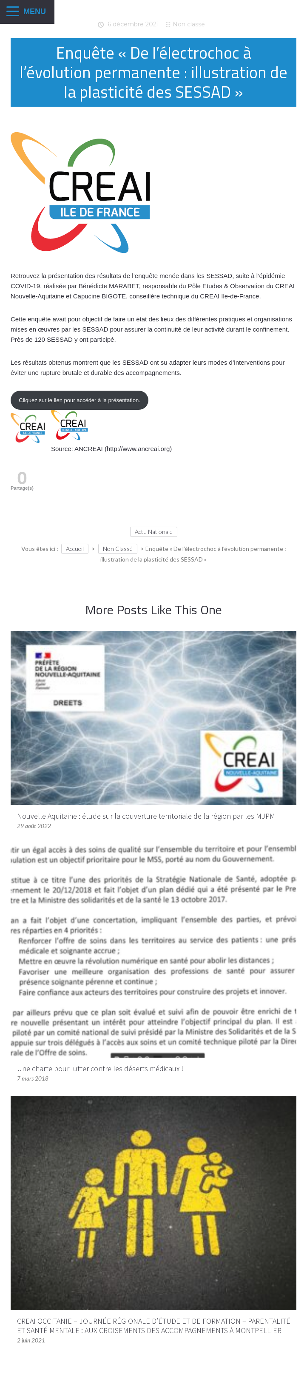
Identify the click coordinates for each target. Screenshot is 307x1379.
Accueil (75, 548)
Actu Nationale (154, 531)
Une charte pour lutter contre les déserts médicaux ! (100, 1068)
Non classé (189, 24)
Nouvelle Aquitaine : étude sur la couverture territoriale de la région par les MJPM (146, 816)
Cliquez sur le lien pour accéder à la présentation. (79, 400)
